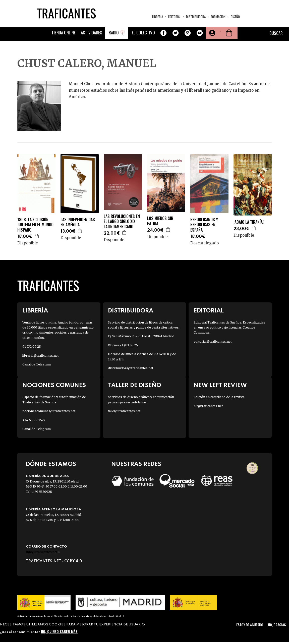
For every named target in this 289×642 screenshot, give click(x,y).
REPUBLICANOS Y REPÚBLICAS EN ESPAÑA (204, 225)
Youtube (200, 32)
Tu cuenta (212, 32)
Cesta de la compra (229, 32)
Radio (114, 32)
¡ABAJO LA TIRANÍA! (249, 222)
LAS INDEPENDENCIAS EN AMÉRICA (78, 222)
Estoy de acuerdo (249, 624)
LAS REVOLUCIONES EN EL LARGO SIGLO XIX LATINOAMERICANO (122, 221)
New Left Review (220, 385)
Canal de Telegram (36, 364)
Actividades (91, 32)
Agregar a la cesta (37, 236)
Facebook (163, 32)
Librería (35, 311)
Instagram (188, 32)
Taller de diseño (134, 385)
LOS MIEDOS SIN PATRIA (160, 221)
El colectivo (143, 32)
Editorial (174, 16)
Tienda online (63, 32)
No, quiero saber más (59, 631)
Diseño (235, 16)
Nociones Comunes (54, 385)
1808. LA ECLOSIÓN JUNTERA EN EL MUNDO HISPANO (35, 225)
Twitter (175, 32)
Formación (218, 16)
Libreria (157, 16)
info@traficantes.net (43, 552)
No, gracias (277, 624)
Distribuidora (196, 16)
